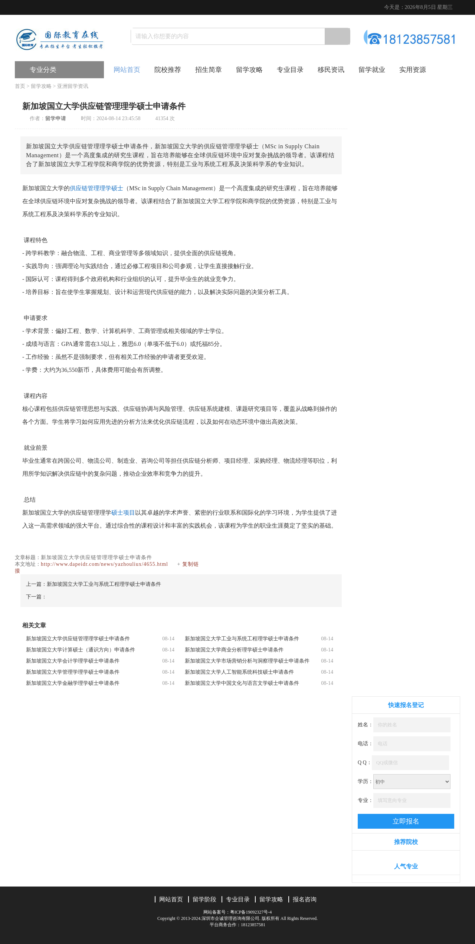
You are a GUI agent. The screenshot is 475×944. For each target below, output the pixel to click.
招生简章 (208, 69)
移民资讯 (331, 69)
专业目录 (290, 69)
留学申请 (55, 118)
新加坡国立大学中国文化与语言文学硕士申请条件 (242, 683)
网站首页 (127, 69)
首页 (20, 86)
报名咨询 (305, 899)
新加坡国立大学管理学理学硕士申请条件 (72, 672)
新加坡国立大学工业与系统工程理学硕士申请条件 (104, 584)
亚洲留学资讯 (72, 86)
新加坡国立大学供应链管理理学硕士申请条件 (78, 638)
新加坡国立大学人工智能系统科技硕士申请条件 (239, 672)
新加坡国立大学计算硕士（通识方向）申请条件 (80, 650)
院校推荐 (167, 69)
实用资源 (412, 69)
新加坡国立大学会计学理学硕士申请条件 (72, 661)
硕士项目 (123, 512)
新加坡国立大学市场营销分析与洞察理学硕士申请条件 (247, 661)
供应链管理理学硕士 (96, 188)
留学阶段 (204, 899)
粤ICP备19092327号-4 (251, 912)
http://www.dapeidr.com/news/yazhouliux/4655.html (104, 564)
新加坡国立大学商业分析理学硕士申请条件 (234, 650)
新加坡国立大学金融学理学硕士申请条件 (72, 683)
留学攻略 (249, 69)
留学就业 (371, 69)
